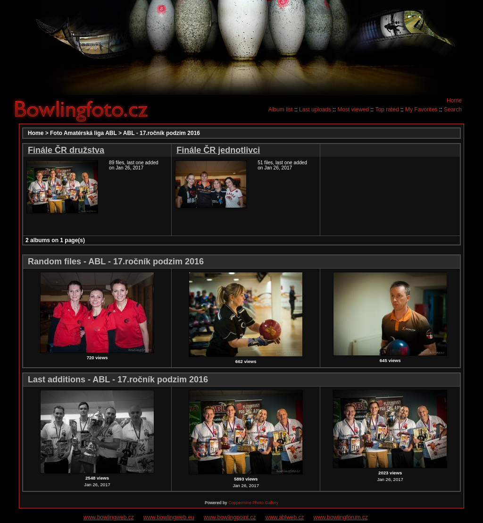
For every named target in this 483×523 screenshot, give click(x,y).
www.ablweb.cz (285, 517)
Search (453, 109)
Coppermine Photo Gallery (253, 502)
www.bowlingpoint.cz (230, 517)
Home (454, 100)
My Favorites (421, 109)
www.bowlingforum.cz (341, 517)
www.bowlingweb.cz (108, 517)
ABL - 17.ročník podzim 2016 (161, 133)
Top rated (387, 109)
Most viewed (353, 109)
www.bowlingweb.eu (168, 517)
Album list (280, 109)
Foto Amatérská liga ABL (83, 133)
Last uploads (315, 109)
